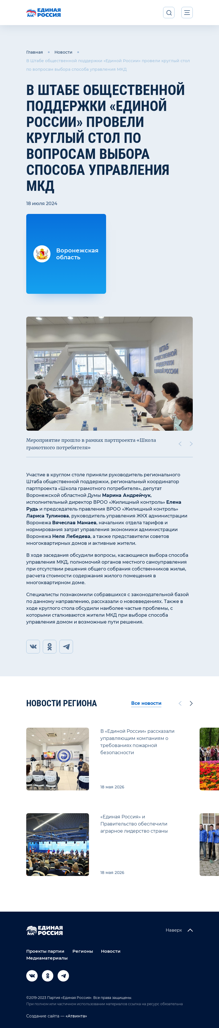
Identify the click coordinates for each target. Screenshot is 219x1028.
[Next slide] (191, 443)
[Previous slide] (180, 443)
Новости (63, 52)
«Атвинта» (75, 1016)
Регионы (82, 951)
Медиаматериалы (47, 958)
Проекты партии (45, 951)
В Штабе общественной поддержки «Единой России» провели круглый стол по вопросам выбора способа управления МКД (108, 65)
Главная (34, 52)
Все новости (146, 703)
